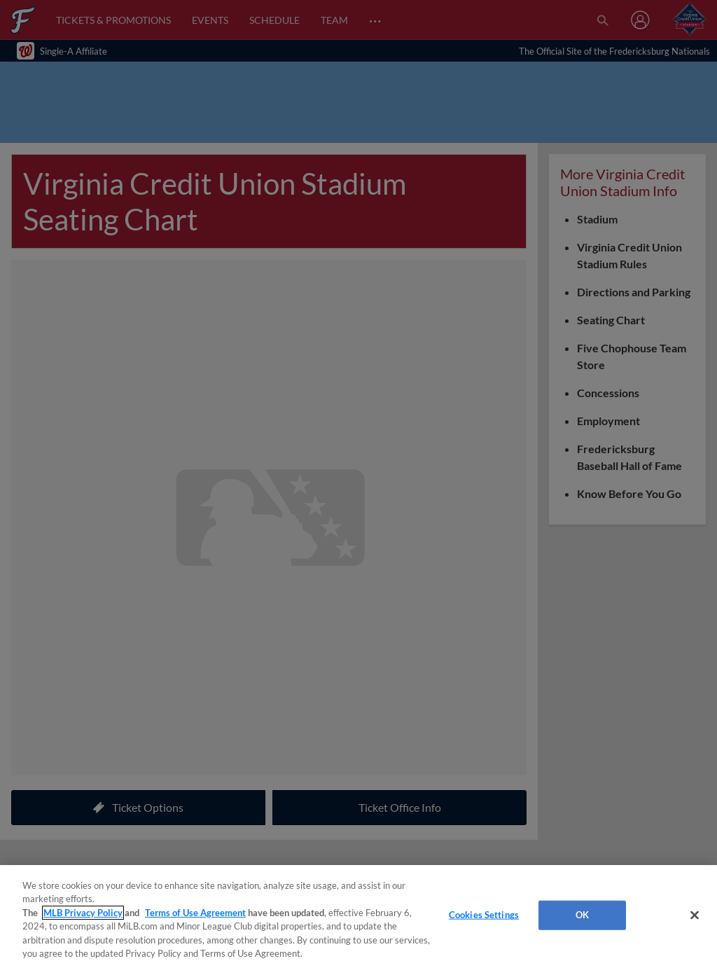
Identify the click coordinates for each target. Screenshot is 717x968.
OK (582, 914)
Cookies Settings (484, 914)
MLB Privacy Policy (83, 912)
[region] (358, 916)
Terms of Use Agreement (195, 912)
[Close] (694, 915)
